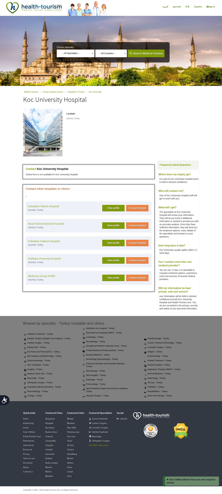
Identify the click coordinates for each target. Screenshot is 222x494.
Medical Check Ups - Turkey (38, 373)
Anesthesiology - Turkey (156, 338)
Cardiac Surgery (99, 423)
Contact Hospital (137, 208)
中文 (187, 7)
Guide (26, 428)
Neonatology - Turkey (94, 371)
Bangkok (49, 423)
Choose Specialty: (65, 47)
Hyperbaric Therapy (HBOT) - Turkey (162, 369)
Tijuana (70, 450)
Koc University (95, 92)
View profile (113, 208)
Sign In (211, 6)
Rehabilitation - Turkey (155, 391)
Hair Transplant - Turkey (36, 365)
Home (25, 419)
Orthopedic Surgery (101, 441)
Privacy (26, 454)
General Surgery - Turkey (157, 365)
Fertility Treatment (100, 432)
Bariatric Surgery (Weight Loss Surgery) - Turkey (47, 338)
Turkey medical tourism (53, 92)
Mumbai (71, 423)
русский (177, 7)
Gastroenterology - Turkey (37, 360)
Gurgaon (49, 445)
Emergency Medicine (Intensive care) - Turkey (105, 346)
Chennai (49, 437)
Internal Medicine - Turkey (157, 373)
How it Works (29, 432)
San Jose (71, 437)
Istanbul (49, 450)
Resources (27, 450)
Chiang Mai (50, 441)
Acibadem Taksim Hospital (43, 206)
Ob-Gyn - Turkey (153, 382)
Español (198, 7)
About (26, 468)
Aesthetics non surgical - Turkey (98, 328)
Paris (69, 476)
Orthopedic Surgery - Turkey (38, 382)
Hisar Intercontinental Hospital (46, 224)
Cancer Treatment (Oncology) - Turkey (163, 343)
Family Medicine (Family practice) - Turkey (103, 350)
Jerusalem (50, 454)
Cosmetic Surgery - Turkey (157, 347)
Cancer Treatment (100, 419)
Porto (69, 468)
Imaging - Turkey (33, 369)
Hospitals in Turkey (76, 92)
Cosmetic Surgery (100, 428)
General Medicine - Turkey (96, 355)
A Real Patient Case (32, 437)
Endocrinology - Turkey (156, 356)
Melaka (70, 419)
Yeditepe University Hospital (44, 258)
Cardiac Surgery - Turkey (37, 343)
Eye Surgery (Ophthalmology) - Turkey (43, 356)
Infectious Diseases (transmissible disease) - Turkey (104, 365)
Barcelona (50, 428)
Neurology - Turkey (34, 378)
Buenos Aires (51, 432)
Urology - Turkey (33, 395)
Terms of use (29, 459)
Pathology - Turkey (93, 379)
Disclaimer (28, 463)
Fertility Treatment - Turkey (157, 360)
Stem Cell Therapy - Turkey (158, 395)
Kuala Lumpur (51, 463)
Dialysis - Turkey (153, 352)
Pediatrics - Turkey (154, 387)
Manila (48, 472)
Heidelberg (72, 454)
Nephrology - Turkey (155, 378)
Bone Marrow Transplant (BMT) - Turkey (102, 333)
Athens (70, 463)
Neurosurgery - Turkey (94, 375)
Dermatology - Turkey (94, 341)
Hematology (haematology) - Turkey (100, 359)
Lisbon (70, 472)
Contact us (28, 472)
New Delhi (71, 428)
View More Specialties (99, 445)
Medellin (49, 476)
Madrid (48, 468)
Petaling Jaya (73, 432)
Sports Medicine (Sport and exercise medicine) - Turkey (106, 389)
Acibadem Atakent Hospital (44, 241)
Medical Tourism (31, 92)
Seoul (69, 441)
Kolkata (48, 459)
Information (28, 445)
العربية (165, 7)
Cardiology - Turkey (93, 337)
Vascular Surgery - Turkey (96, 395)
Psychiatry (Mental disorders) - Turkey (42, 387)
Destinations (29, 441)
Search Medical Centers (148, 53)
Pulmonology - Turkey (94, 384)
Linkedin (122, 419)
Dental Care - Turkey (35, 347)
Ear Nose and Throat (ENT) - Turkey (42, 352)
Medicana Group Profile (41, 276)
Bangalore (50, 419)
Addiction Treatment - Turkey (38, 334)
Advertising (28, 423)
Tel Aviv (70, 445)
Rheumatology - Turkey (36, 391)
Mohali (70, 459)
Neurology (97, 437)
